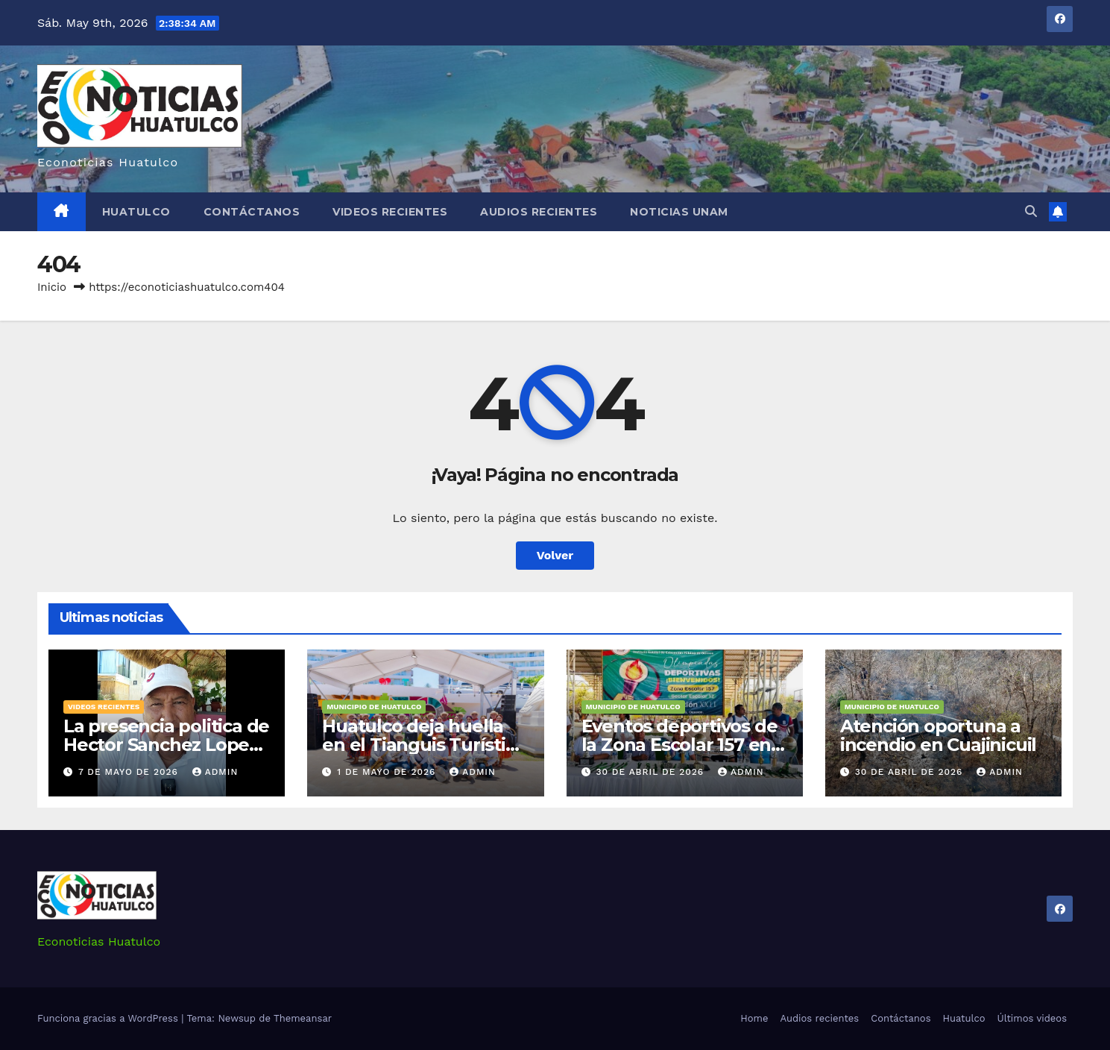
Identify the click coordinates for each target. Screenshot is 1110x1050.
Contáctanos (252, 212)
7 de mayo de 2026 (130, 772)
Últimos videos (1032, 1018)
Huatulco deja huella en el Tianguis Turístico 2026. (424, 744)
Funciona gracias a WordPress (109, 1018)
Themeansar (303, 1018)
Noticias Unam (679, 212)
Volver (555, 555)
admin (215, 772)
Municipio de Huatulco (374, 706)
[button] (1031, 211)
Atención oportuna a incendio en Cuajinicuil (938, 735)
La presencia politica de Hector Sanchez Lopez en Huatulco (166, 744)
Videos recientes (389, 212)
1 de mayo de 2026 (388, 772)
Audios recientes (538, 212)
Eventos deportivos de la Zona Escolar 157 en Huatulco (679, 744)
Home (754, 1018)
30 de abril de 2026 (651, 772)
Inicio (51, 287)
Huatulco (136, 212)
